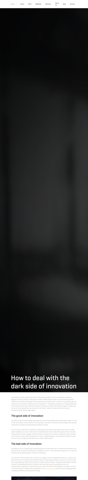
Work (29, 4)
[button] (38, 4)
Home (22, 4)
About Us (57, 4)
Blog (64, 4)
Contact (72, 4)
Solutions (48, 4)
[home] (13, 4)
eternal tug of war (50, 468)
